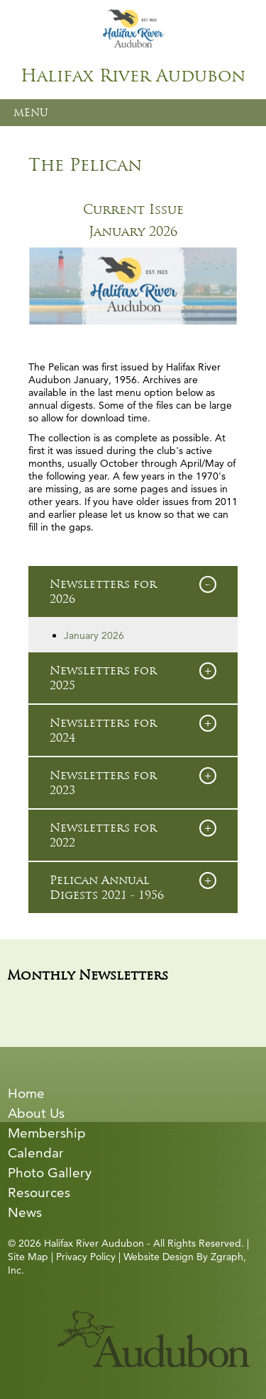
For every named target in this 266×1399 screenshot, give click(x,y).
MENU (30, 112)
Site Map (28, 1256)
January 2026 (133, 231)
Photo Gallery (50, 1173)
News (25, 1212)
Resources (39, 1192)
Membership (47, 1133)
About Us (36, 1113)
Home (26, 1093)
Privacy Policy (86, 1256)
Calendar (36, 1153)
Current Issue (133, 209)
